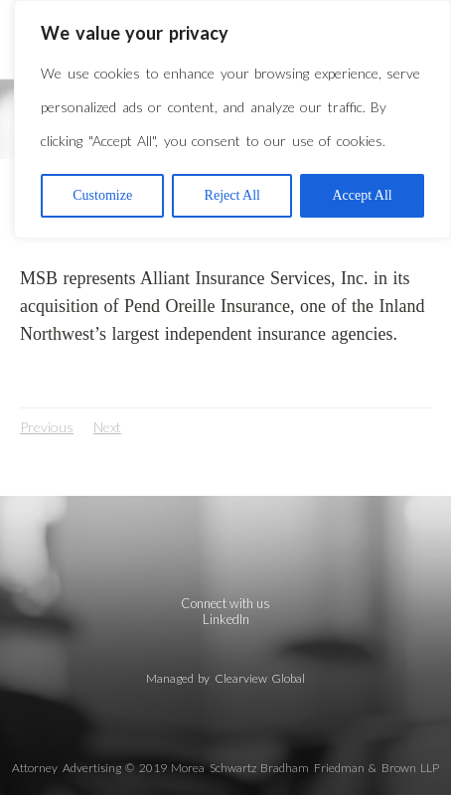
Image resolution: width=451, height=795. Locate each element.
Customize (102, 195)
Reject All (232, 195)
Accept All (361, 195)
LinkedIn (226, 619)
